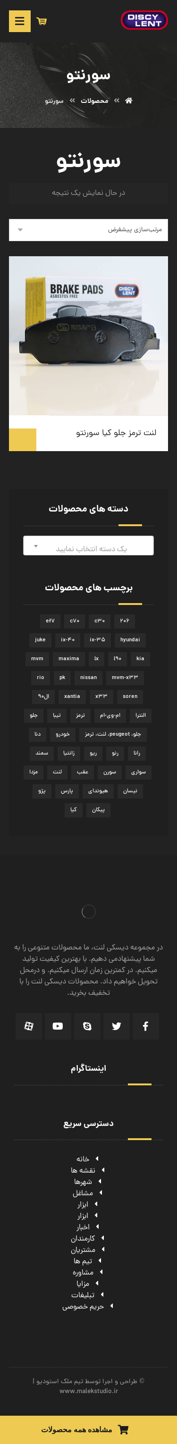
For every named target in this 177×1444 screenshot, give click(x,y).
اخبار (88, 1228)
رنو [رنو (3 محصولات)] (115, 753)
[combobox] (88, 545)
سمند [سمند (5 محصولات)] (41, 753)
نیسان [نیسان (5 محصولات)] (130, 791)
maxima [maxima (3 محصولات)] (69, 659)
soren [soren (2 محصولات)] (130, 697)
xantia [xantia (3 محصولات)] (72, 697)
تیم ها (88, 1262)
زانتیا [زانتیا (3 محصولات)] (69, 753)
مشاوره (89, 1273)
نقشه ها (89, 1171)
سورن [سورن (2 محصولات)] (109, 772)
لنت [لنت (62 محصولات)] (57, 772)
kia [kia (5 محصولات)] (140, 659)
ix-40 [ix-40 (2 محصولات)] (68, 640)
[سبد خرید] (41, 21)
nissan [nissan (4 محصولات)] (88, 678)
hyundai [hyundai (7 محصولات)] (130, 640)
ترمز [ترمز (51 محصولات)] (80, 716)
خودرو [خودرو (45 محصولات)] (63, 734)
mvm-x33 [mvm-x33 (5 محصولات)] (125, 678)
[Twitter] (116, 1026)
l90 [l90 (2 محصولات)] (117, 659)
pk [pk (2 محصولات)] (62, 678)
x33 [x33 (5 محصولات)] (101, 697)
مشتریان (89, 1250)
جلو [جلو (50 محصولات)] (34, 716)
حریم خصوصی (88, 1307)
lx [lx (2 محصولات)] (96, 659)
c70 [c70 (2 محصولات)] (74, 621)
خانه (88, 1160)
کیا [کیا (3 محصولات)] (73, 810)
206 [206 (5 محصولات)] (124, 621)
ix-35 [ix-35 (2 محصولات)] (97, 640)
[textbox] (89, 549)
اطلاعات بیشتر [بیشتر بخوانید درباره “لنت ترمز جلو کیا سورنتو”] (22, 439)
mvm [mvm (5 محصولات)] (37, 659)
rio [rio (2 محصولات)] (40, 678)
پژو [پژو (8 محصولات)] (42, 791)
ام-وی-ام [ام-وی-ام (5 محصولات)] (110, 716)
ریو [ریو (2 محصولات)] (93, 753)
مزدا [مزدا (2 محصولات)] (33, 772)
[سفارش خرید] (89, 230)
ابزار (88, 1205)
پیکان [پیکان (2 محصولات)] (98, 810)
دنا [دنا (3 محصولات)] (37, 734)
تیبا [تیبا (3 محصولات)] (57, 716)
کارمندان (88, 1239)
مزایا (88, 1284)
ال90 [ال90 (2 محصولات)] (43, 697)
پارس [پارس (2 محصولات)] (67, 791)
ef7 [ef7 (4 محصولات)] (50, 621)
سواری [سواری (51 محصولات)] (138, 772)
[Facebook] (146, 1026)
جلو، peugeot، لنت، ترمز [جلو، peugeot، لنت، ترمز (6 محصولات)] (113, 734)
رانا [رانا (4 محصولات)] (137, 753)
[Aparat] (29, 1026)
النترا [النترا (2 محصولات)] (140, 716)
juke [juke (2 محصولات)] (40, 640)
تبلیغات (88, 1295)
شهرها (88, 1182)
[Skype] (87, 1026)
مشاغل (88, 1194)
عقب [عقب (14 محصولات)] (82, 772)
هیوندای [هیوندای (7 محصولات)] (98, 791)
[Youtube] (58, 1026)
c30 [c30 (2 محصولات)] (99, 621)
